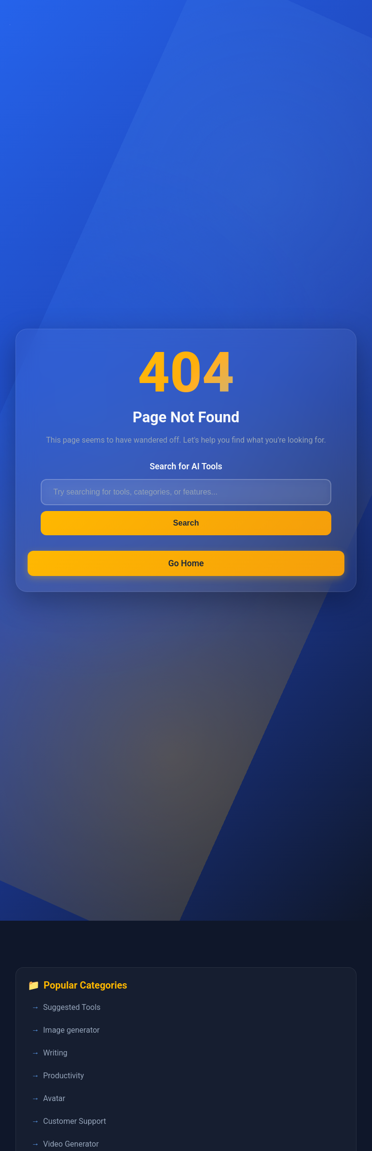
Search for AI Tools (186, 466)
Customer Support (74, 1121)
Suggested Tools (72, 1007)
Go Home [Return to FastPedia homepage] (186, 563)
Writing (55, 1052)
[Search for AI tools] (186, 492)
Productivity (63, 1075)
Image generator (71, 1030)
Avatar (54, 1098)
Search (186, 523)
